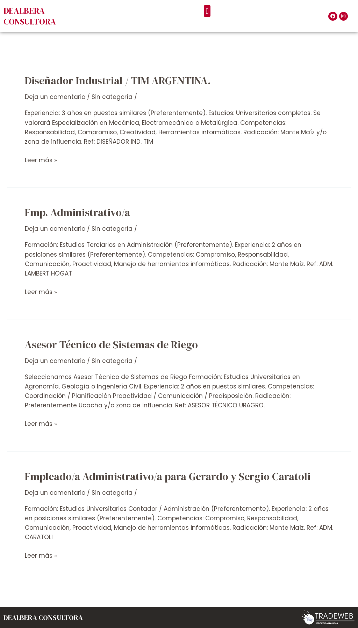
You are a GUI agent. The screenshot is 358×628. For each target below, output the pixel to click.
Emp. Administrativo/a (77, 212)
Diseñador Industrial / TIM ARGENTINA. (117, 80)
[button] (207, 11)
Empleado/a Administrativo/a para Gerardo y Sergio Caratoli (167, 476)
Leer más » (41, 160)
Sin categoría (112, 97)
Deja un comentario (55, 97)
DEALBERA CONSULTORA (29, 16)
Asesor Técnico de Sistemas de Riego (111, 344)
